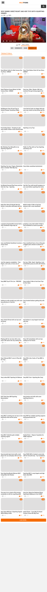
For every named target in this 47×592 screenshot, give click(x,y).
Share (25, 48)
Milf (23, 2)
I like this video (17, 45)
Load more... (23, 520)
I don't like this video (19, 45)
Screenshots (18, 48)
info (12, 48)
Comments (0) (32, 48)
